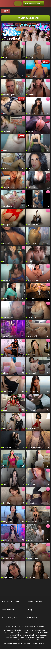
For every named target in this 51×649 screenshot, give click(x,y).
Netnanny (31, 640)
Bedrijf (29, 609)
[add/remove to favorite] (3, 43)
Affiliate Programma (10, 618)
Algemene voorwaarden (12, 601)
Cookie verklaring (9, 609)
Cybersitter (40, 640)
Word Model (32, 618)
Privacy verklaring (34, 601)
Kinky (5, 11)
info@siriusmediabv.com (38, 643)
